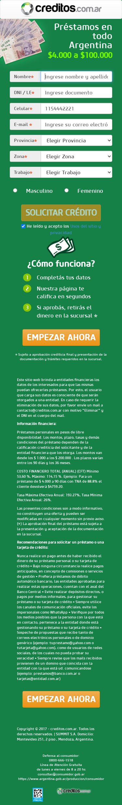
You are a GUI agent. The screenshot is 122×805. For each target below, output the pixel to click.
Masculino (23, 191)
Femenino (74, 191)
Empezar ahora (61, 337)
